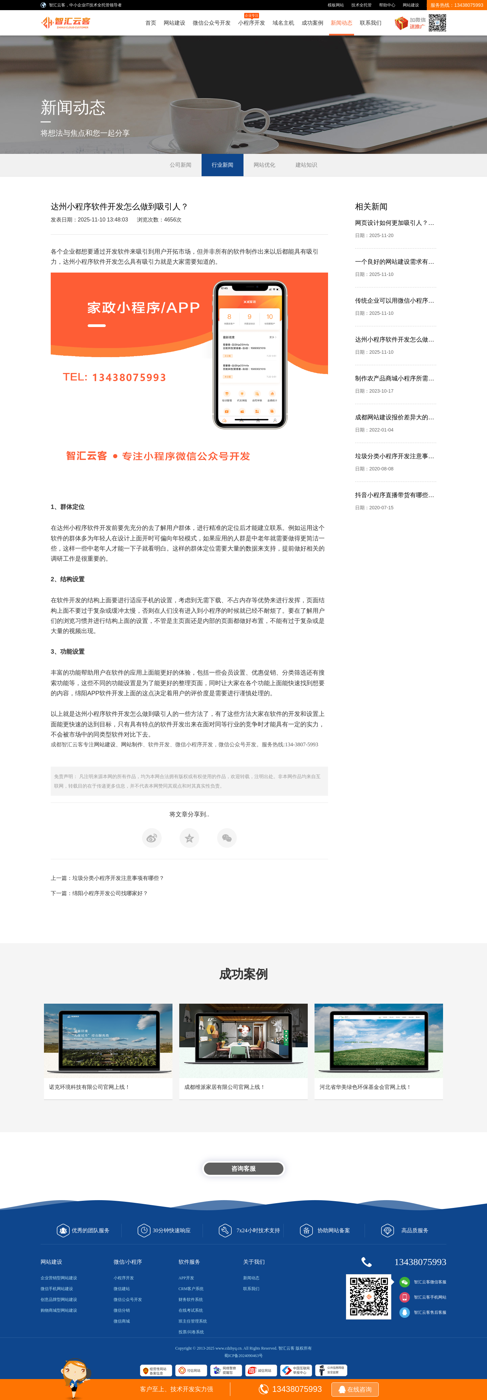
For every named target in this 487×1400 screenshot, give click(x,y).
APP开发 (186, 1278)
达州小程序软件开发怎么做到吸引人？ (395, 339)
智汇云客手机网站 (422, 1297)
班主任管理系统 (193, 1321)
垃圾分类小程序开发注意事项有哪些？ (395, 456)
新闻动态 (341, 23)
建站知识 (306, 165)
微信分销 (122, 1310)
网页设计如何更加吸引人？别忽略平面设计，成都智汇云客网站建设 (395, 222)
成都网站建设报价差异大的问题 (395, 417)
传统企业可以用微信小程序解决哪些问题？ (395, 300)
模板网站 (336, 5)
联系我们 (370, 23)
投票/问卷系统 (191, 1332)
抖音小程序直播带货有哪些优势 (395, 495)
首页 (150, 23)
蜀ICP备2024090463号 (243, 1355)
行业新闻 (222, 165)
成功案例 (312, 23)
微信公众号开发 (212, 23)
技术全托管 (361, 5)
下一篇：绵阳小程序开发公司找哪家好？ (99, 893)
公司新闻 (180, 165)
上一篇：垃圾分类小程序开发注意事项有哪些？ (107, 878)
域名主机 (283, 23)
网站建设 (411, 5)
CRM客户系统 (191, 1288)
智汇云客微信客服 (422, 1282)
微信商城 (122, 1321)
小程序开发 (251, 19)
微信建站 (122, 1288)
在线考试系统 (191, 1310)
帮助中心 (387, 5)
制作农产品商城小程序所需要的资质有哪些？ (395, 378)
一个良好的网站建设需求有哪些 (395, 261)
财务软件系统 (191, 1299)
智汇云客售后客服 (422, 1312)
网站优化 (264, 165)
